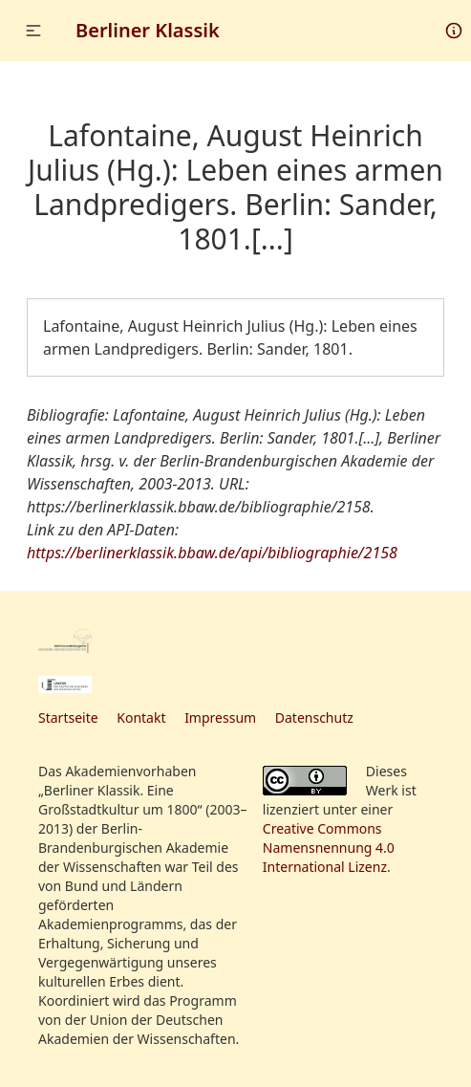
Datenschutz (314, 717)
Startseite (68, 717)
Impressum (220, 717)
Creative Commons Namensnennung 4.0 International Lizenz (329, 847)
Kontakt (141, 717)
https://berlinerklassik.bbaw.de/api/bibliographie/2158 (212, 552)
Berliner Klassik (147, 30)
